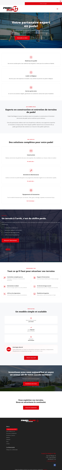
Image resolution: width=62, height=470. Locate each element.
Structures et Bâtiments (11, 431)
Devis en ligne (43, 3)
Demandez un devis (22, 38)
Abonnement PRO (11, 427)
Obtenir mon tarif (31, 358)
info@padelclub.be (51, 459)
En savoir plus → (31, 161)
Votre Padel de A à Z (10, 429)
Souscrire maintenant (31, 407)
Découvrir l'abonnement (10, 240)
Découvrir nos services (39, 38)
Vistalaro (45, 468)
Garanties (8, 438)
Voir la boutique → (31, 201)
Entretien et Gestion (10, 433)
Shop (7, 440)
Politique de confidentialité (12, 448)
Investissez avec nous (31, 383)
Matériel (8, 435)
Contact (8, 442)
